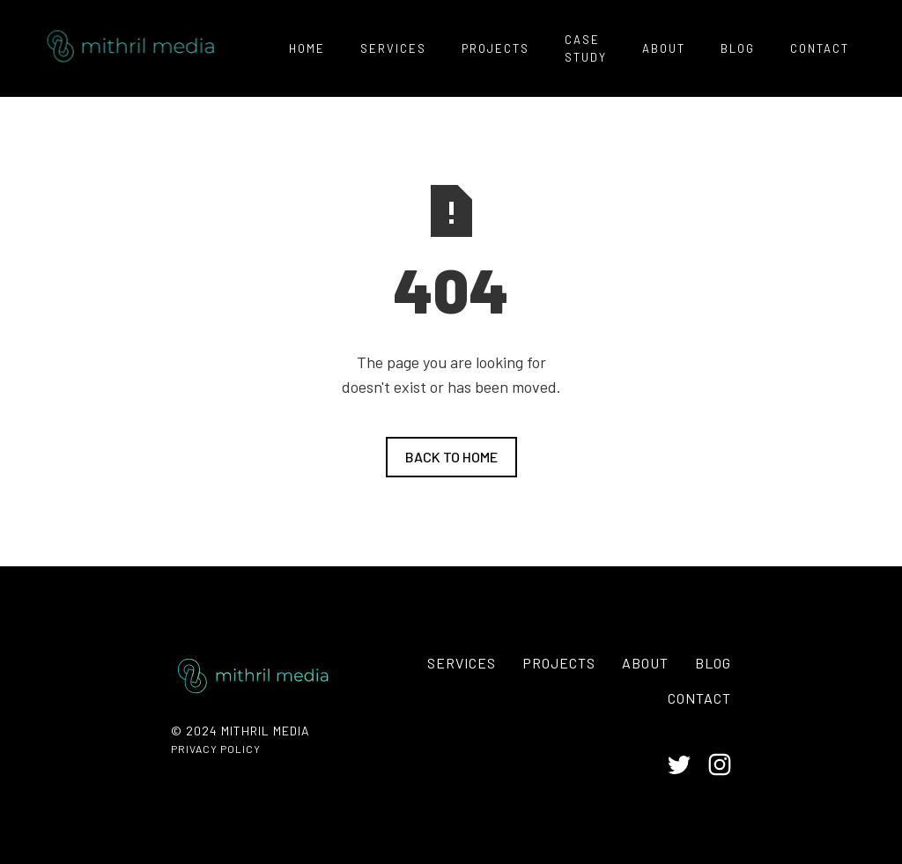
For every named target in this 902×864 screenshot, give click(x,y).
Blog (738, 48)
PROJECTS (495, 48)
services (393, 48)
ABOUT (663, 48)
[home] (126, 48)
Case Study (586, 48)
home (307, 48)
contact (819, 48)
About (645, 662)
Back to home (451, 456)
